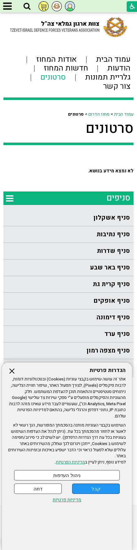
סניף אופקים (111, 300)
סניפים (118, 198)
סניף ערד (117, 333)
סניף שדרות (113, 250)
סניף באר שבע (110, 267)
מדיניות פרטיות (67, 500)
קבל (96, 488)
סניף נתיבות (113, 234)
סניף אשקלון (111, 217)
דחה (38, 488)
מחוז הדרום (98, 114)
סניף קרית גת (111, 284)
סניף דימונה (113, 317)
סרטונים (110, 128)
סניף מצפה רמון (108, 350)
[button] (27, 7)
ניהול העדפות (66, 475)
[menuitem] (68, 218)
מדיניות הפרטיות (70, 462)
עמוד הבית (124, 114)
